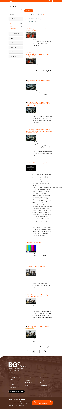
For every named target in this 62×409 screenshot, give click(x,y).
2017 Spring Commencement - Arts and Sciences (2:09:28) (37, 29)
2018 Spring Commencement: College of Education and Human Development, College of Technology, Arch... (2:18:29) (39, 131)
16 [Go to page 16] (45, 352)
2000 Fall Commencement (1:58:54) (37, 266)
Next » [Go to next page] (29, 352)
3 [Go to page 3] (38, 352)
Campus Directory (14, 387)
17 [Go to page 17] (48, 352)
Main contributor (15, 33)
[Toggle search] (49, 1)
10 (30, 21)
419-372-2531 (13, 374)
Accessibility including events (15, 378)
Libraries (27, 388)
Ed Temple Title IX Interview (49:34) (37, 163)
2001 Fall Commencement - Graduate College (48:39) (37, 327)
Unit (12, 51)
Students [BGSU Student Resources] (42, 380)
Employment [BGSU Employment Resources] (28, 380)
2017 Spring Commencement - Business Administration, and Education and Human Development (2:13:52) (38, 54)
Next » (45, 15)
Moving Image (13, 24)
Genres (12, 42)
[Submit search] (19, 10)
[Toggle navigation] (52, 1)
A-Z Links (12, 384)
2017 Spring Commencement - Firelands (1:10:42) (38, 81)
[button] (28, 1)
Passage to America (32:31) (34, 243)
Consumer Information (30, 378)
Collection (13, 47)
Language (13, 56)
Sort (33, 18)
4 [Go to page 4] (40, 352)
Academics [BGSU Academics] (12, 382)
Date (12, 38)
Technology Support (45, 383)
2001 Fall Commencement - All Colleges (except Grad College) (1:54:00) (37, 295)
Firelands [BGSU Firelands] (27, 385)
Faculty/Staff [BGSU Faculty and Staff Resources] (28, 383)
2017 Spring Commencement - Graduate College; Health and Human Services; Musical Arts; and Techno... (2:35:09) (38, 103)
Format (13, 18)
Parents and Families (45, 378)
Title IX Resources (44, 385)
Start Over (28, 11)
